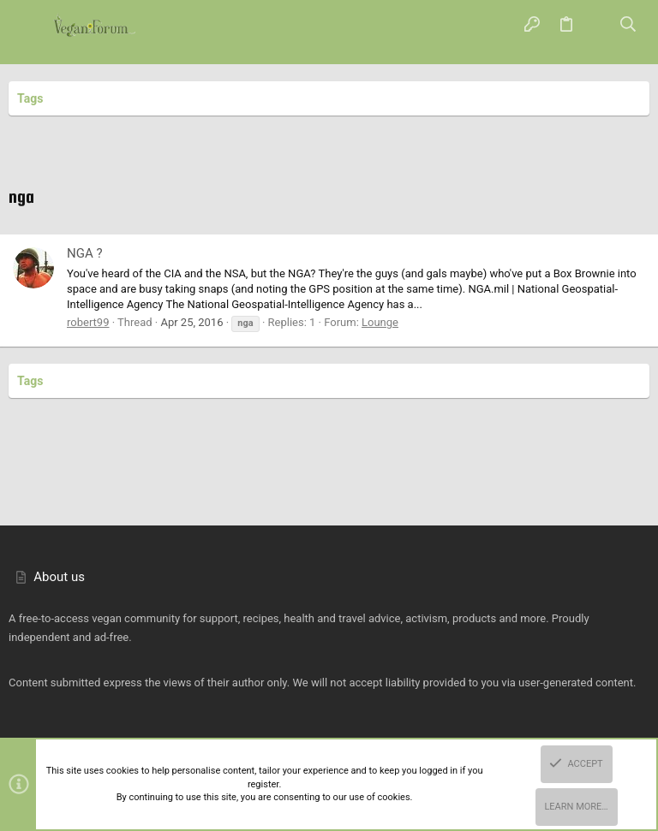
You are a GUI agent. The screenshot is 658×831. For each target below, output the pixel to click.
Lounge (380, 322)
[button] (30, 25)
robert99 (88, 322)
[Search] (628, 26)
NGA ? (85, 253)
